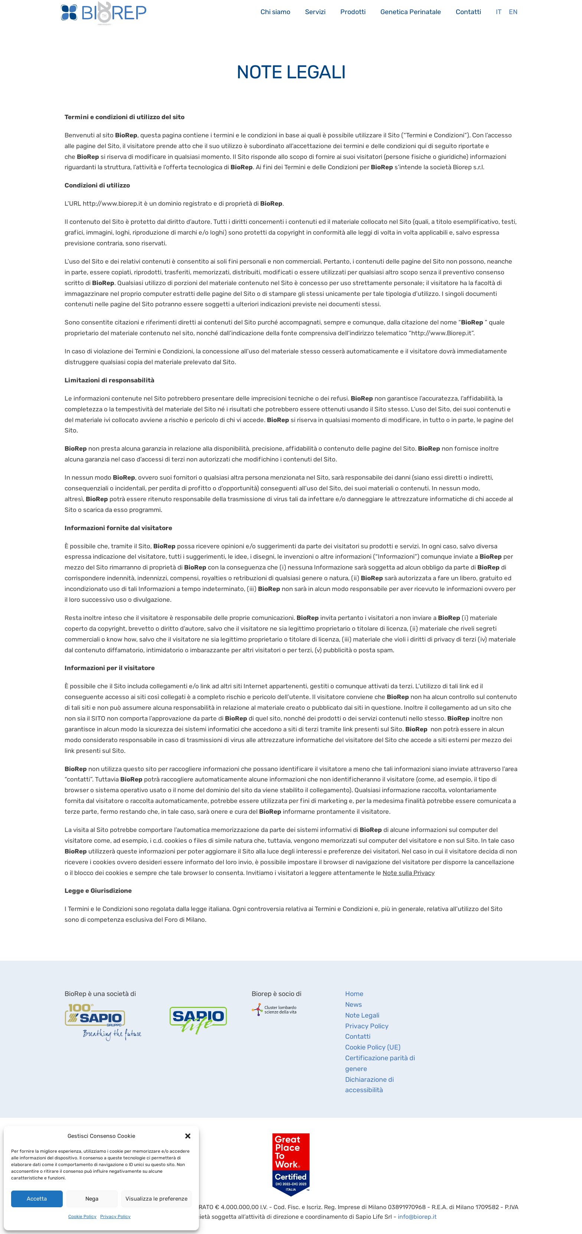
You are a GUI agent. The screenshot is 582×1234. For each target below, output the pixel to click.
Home (354, 994)
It (498, 12)
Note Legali (362, 1015)
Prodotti (353, 12)
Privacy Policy (115, 1216)
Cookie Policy (82, 1216)
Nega (91, 1198)
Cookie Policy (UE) (372, 1047)
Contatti (468, 12)
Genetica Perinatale (410, 12)
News (353, 1004)
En (513, 12)
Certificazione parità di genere (380, 1063)
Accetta (37, 1198)
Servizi (315, 12)
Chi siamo (275, 12)
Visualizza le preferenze (156, 1198)
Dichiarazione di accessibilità (369, 1084)
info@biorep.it (417, 1216)
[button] (188, 1136)
